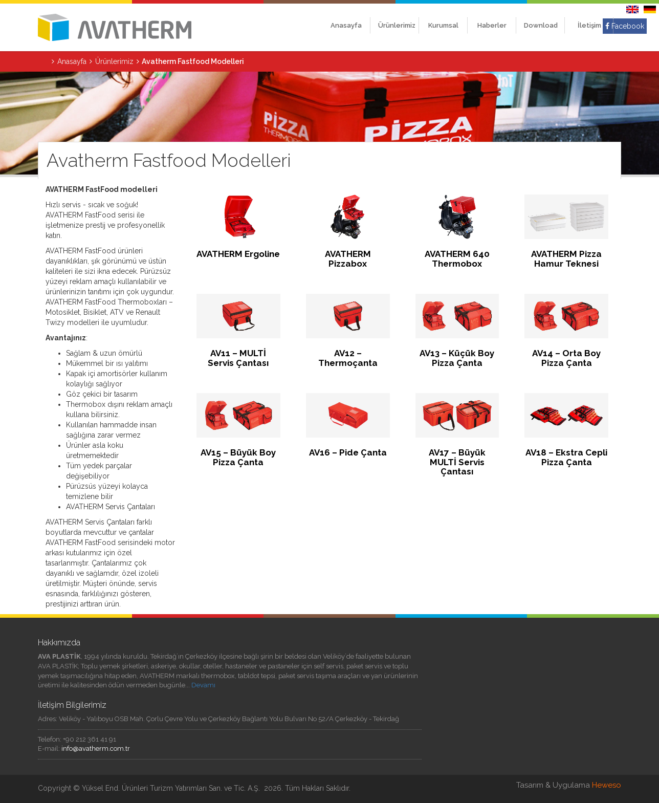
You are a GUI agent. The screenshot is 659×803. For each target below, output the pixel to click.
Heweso (606, 785)
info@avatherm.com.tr (95, 748)
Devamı (203, 685)
